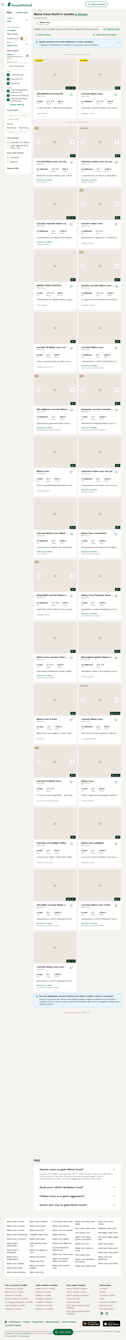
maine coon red (36, 1272)
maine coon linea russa (62, 1254)
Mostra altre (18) (20, 116)
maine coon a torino (15, 1222)
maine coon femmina (16, 1272)
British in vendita (43, 1292)
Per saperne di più (111, 29)
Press (101, 1299)
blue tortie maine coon (85, 1228)
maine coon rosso (37, 1239)
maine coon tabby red (61, 1243)
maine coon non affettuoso (105, 1258)
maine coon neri (82, 1244)
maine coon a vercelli (16, 1239)
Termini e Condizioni (108, 1302)
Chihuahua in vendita (14, 1289)
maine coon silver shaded (37, 1266)
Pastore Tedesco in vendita (16, 1299)
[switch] (23, 55)
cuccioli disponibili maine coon (60, 1249)
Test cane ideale (106, 1309)
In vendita (13, 35)
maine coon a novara (16, 1226)
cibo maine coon (82, 1255)
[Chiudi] (118, 42)
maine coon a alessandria (12, 1244)
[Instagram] (106, 1313)
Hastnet (26, 1322)
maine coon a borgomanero (12, 1258)
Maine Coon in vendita (45, 1289)
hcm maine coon (82, 1233)
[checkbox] (8, 71)
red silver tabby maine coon (108, 1238)
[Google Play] (91, 1323)
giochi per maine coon (108, 1248)
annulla (24, 60)
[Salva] (71, 94)
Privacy (102, 1292)
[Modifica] (27, 126)
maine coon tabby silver (85, 1266)
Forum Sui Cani (73, 1299)
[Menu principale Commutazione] (2, 4)
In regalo (13, 40)
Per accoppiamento (17, 46)
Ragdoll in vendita (43, 1295)
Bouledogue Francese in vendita (19, 1302)
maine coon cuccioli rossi (61, 1266)
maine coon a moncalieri (12, 1251)
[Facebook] (101, 1313)
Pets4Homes (14, 1322)
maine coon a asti (14, 1268)
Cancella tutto (21, 12)
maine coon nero (37, 1230)
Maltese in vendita (13, 1309)
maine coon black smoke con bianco (83, 1238)
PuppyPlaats (37, 1322)
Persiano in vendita (44, 1305)
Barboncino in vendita (14, 1292)
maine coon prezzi (38, 1226)
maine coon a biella (15, 1263)
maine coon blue (37, 1261)
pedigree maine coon (107, 1228)
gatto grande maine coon (38, 1244)
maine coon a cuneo (15, 1230)
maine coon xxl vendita (62, 1230)
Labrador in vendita (13, 1295)
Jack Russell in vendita (15, 1305)
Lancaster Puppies (13, 1325)
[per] (25, 202)
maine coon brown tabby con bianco (60, 1260)
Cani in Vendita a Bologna (78, 1295)
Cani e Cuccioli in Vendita (16, 1285)
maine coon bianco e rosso (84, 1249)
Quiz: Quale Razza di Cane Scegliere (78, 1306)
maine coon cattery (60, 1239)
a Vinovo (81, 14)
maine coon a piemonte (17, 1235)
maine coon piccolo (60, 1226)
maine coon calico (106, 1244)
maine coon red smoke (108, 1263)
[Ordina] (106, 34)
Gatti (9, 24)
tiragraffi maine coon (39, 1235)
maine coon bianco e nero (39, 1251)
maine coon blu (59, 1235)
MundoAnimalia (52, 1322)
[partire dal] (13, 202)
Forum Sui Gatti (73, 1302)
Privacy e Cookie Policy (23, 1333)
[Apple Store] (111, 1323)
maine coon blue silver (108, 1252)
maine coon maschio (39, 1222)
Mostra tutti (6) (17, 175)
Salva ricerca (43, 35)
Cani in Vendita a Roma (77, 1292)
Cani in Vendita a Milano (77, 1289)
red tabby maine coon (108, 1233)
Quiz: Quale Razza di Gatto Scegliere (78, 1312)
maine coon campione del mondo (84, 1260)
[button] (55, 142)
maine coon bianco (38, 1257)
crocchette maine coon (62, 1222)
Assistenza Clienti (107, 1295)
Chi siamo (103, 1289)
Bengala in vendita (44, 1299)
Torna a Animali (14, 18)
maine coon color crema (105, 1223)
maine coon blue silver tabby (85, 1223)
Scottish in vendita (44, 1302)
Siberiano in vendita (44, 1309)
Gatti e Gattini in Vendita (46, 1285)
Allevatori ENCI (106, 1305)
